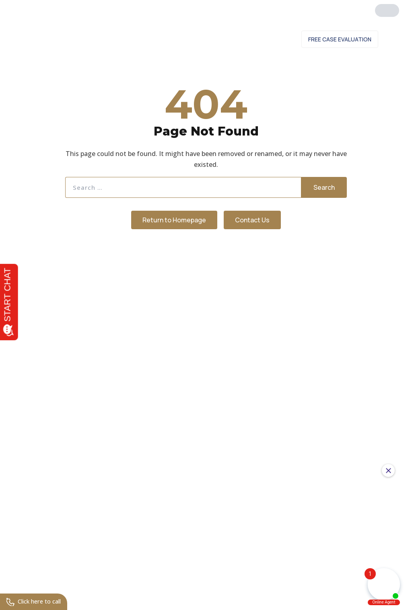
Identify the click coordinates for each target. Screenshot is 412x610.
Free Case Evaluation (339, 40)
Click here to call (36, 601)
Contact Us (271, 40)
